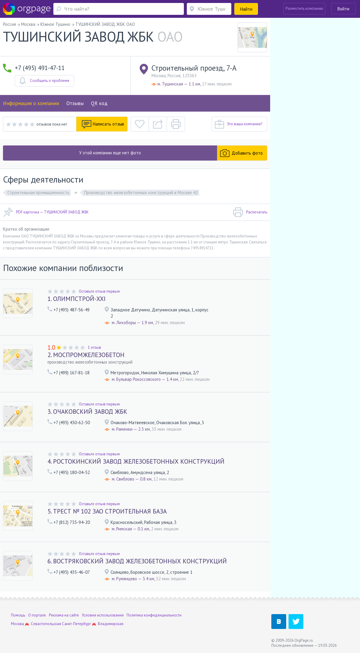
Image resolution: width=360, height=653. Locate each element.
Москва (17, 623)
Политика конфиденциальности (154, 615)
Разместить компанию (304, 8)
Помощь (18, 615)
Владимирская (110, 623)
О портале (37, 615)
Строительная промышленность (38, 192)
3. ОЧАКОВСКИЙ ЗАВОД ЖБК (87, 412)
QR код (99, 103)
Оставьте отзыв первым (99, 291)
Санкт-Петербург (76, 623)
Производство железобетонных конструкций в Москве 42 (141, 192)
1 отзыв (94, 347)
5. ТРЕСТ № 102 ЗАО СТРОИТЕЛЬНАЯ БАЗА (107, 511)
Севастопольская (46, 623)
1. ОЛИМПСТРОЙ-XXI (76, 299)
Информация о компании (31, 103)
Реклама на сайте (64, 615)
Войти (343, 9)
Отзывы (75, 103)
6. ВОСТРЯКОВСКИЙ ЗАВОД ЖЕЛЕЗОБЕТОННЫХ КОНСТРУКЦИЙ (137, 561)
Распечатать (250, 212)
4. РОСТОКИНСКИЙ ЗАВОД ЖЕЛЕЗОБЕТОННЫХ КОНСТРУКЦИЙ (135, 461)
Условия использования (103, 615)
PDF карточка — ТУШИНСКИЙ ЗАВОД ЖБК (46, 212)
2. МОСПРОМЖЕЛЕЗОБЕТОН (86, 355)
